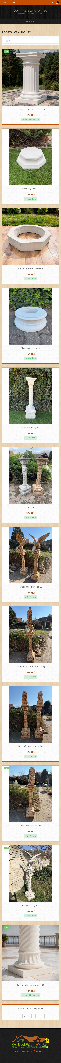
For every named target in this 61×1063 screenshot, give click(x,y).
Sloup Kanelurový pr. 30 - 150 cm (30, 109)
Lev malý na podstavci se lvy (30, 746)
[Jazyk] (12, 2)
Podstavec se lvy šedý (30, 905)
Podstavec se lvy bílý (30, 427)
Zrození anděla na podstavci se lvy (30, 666)
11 (37, 1016)
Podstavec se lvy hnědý (31, 825)
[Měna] (4, 2)
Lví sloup (30, 507)
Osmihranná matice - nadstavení (30, 268)
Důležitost (31, 41)
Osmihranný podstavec (30, 188)
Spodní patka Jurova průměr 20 (30, 985)
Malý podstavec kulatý (30, 348)
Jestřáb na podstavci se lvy (30, 587)
